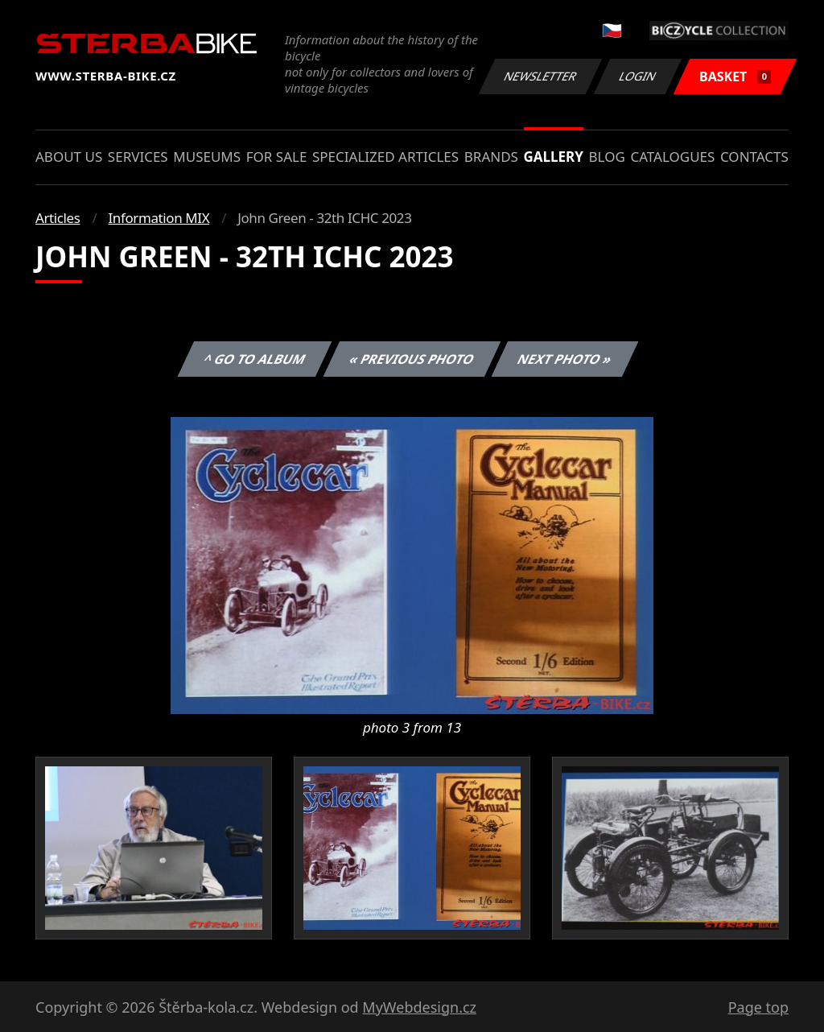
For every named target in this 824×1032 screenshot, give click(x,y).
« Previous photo (412, 359)
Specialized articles (385, 156)
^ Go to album (254, 359)
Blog (607, 156)
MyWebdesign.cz (419, 1007)
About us (68, 156)
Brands (491, 156)
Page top (758, 1007)
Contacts (754, 156)
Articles (57, 217)
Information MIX (158, 217)
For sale (276, 156)
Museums (207, 156)
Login (638, 76)
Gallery (553, 156)
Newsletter (540, 76)
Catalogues (672, 156)
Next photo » (565, 359)
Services (138, 156)
